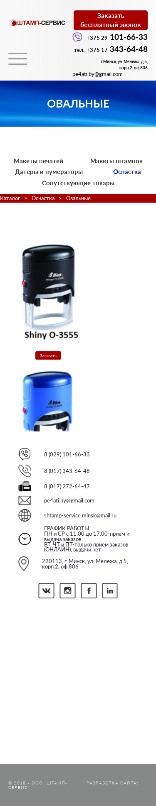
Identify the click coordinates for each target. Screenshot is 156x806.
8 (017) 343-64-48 (67, 471)
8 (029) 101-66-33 (67, 454)
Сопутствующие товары (78, 182)
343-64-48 (111, 49)
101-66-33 (110, 37)
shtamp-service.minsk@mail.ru (80, 515)
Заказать (48, 355)
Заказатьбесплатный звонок (110, 19)
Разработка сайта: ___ (117, 782)
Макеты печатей (38, 160)
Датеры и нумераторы (49, 171)
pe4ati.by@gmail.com (69, 500)
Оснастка (127, 171)
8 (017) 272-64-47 (67, 486)
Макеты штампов (116, 160)
